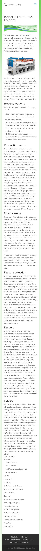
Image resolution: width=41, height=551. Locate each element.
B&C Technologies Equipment (16, 469)
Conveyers (7, 496)
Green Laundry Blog (12, 540)
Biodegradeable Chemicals (13, 520)
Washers (7, 460)
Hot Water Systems (11, 506)
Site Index (14, 537)
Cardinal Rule (8, 526)
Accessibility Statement (19, 542)
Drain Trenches (11, 466)
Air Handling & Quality (11, 513)
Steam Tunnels (9, 493)
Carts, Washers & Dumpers (13, 486)
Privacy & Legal (28, 540)
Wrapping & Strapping (11, 503)
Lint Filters (7, 482)
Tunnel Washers (11, 462)
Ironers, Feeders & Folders (13, 489)
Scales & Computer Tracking (14, 499)
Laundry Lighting (10, 516)
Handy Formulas (11, 472)
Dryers (6, 476)
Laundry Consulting (27, 548)
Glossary (24, 537)
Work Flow (7, 523)
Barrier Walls (8, 479)
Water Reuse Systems (11, 509)
